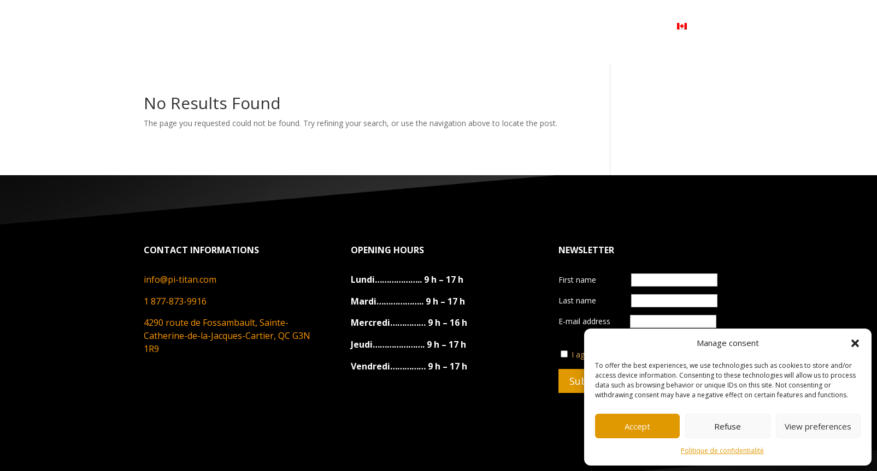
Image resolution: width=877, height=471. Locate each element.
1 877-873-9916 (175, 301)
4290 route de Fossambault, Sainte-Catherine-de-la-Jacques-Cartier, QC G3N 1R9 (227, 336)
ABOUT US (282, 26)
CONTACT (426, 26)
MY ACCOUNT (616, 26)
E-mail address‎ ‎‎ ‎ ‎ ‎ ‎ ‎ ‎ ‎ (637, 321)
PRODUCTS (349, 26)
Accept (637, 426)
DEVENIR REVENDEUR (516, 26)
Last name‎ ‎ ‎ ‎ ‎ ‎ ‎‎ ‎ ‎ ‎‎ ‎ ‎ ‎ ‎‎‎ (591, 300)
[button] (855, 343)
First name (578, 280)
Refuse (727, 426)
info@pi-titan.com (180, 279)
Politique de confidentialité (722, 450)
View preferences (818, 426)
